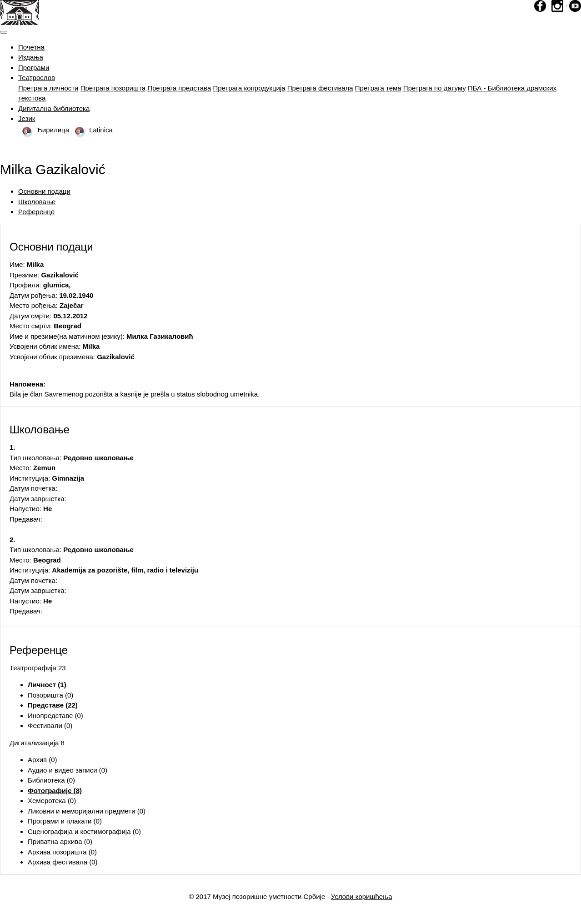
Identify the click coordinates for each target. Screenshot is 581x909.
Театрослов (36, 77)
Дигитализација (37, 743)
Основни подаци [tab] (44, 191)
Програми (33, 67)
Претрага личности (48, 88)
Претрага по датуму (434, 88)
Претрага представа (179, 88)
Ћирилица (43, 130)
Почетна (31, 47)
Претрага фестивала (320, 88)
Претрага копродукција (249, 88)
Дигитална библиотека (54, 108)
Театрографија (38, 668)
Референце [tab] (36, 212)
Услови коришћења (361, 896)
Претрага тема (378, 88)
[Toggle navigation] (3, 32)
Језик (26, 118)
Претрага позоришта (112, 88)
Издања (30, 57)
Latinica (92, 130)
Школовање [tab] (36, 202)
